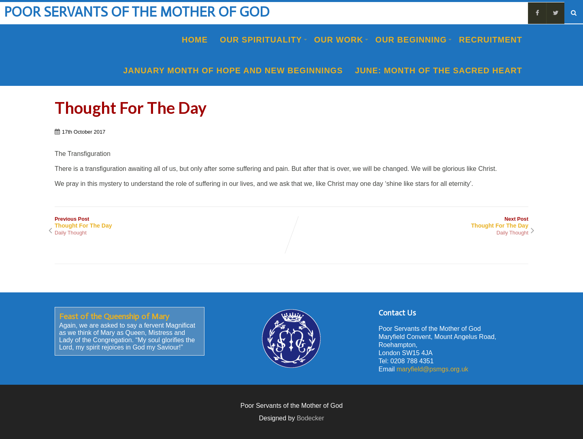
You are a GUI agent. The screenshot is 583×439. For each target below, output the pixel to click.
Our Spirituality (263, 39)
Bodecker (310, 418)
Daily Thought (71, 233)
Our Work (341, 39)
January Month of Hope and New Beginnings (233, 70)
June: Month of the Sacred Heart (438, 70)
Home (195, 39)
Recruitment (490, 39)
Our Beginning (413, 39)
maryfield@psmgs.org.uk (432, 369)
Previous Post (173, 222)
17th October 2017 (83, 132)
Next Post (410, 222)
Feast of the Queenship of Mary (114, 316)
